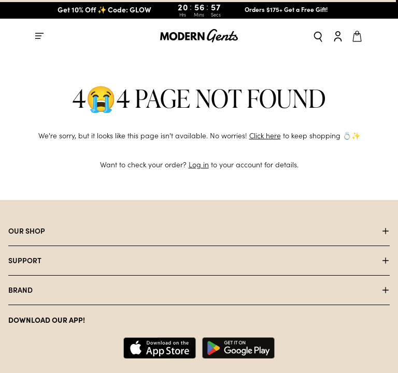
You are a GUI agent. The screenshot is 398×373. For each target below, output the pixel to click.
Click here (264, 136)
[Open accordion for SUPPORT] (199, 260)
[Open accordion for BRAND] (199, 290)
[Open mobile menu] (39, 35)
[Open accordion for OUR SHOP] (199, 231)
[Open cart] (358, 35)
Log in (199, 165)
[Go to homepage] (199, 35)
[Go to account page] (338, 35)
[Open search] (318, 36)
